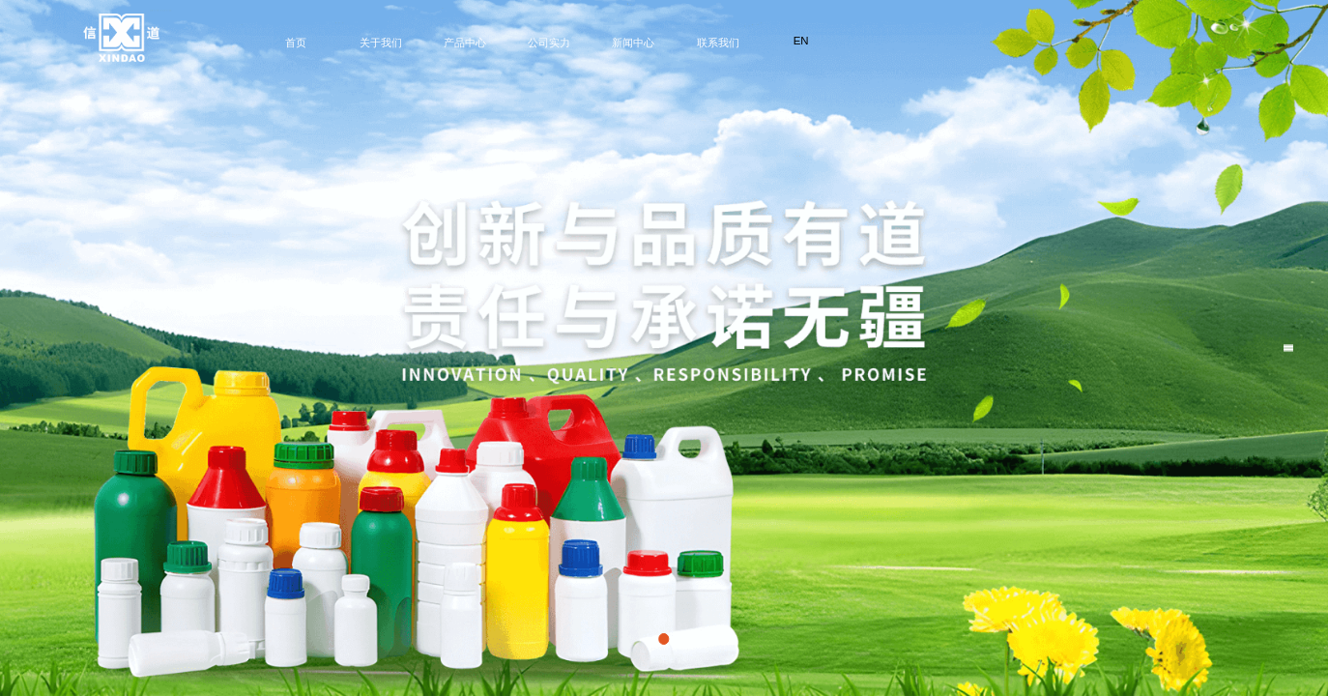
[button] (663, 638)
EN (801, 40)
